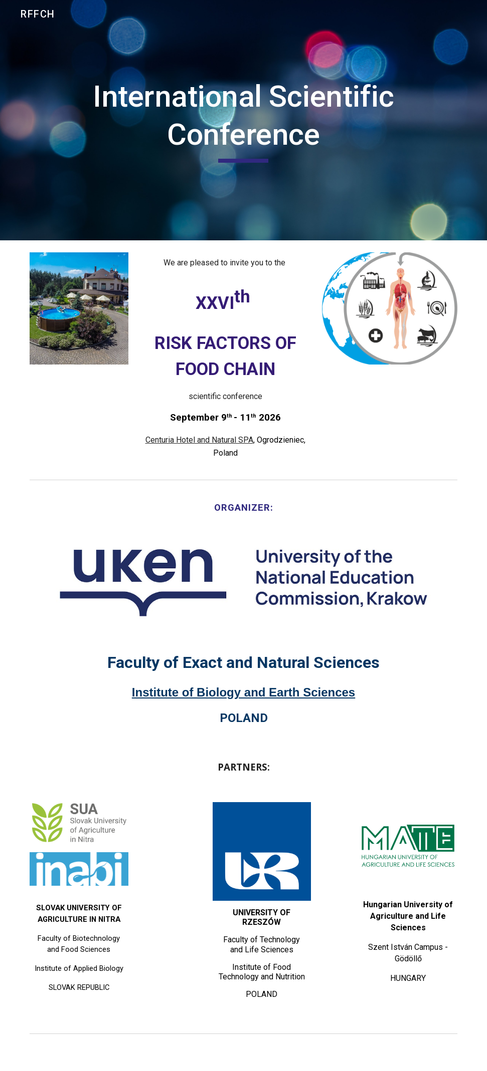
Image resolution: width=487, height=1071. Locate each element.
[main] (243, 120)
